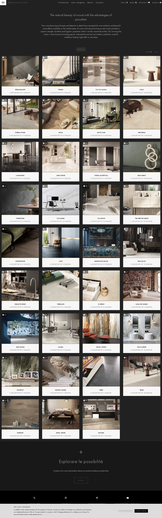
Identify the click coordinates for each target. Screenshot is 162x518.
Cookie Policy (46, 514)
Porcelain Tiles (17, 2)
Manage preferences (125, 511)
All (81, 49)
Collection (63, 3)
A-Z (155, 52)
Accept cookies (141, 511)
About (90, 3)
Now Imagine (78, 3)
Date (149, 52)
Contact (100, 3)
